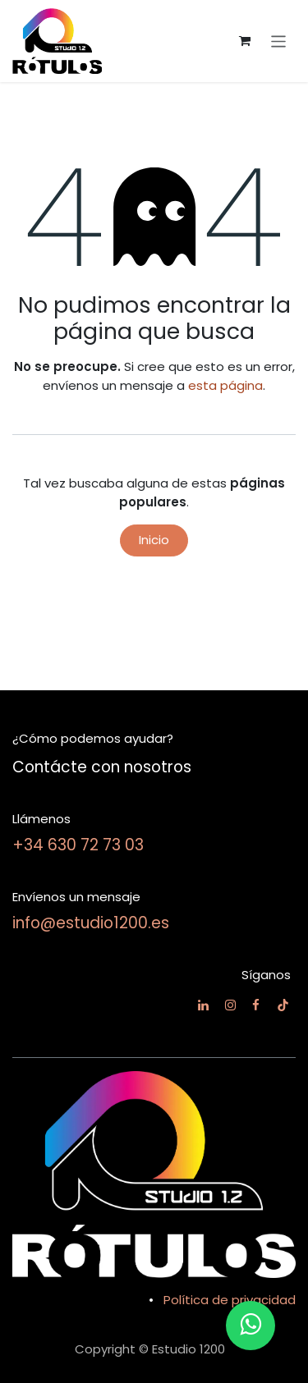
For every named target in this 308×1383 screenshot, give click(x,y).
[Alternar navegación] (279, 40)
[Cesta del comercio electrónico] (244, 41)
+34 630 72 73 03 (78, 845)
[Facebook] (256, 1005)
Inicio (154, 539)
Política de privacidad (229, 1299)
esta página (225, 385)
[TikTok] (283, 1005)
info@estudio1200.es (90, 923)
